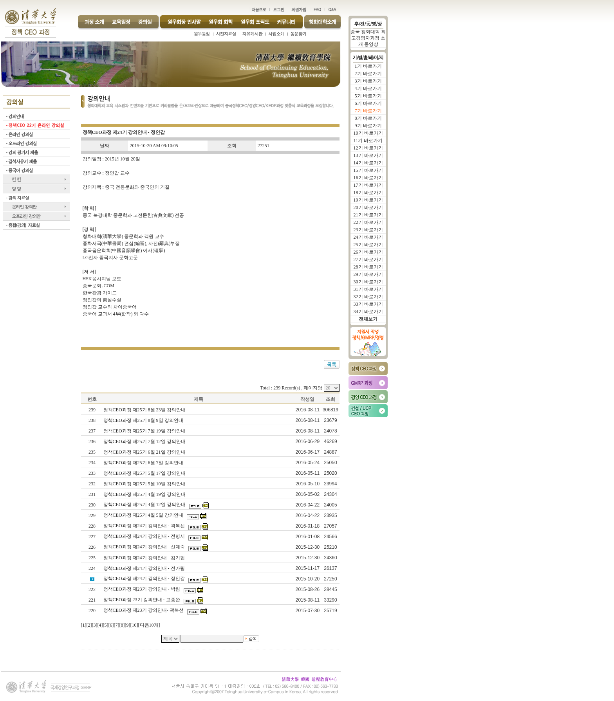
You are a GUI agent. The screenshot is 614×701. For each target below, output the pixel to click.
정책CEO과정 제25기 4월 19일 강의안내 (145, 494)
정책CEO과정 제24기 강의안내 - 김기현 (144, 557)
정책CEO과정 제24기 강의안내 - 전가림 (144, 568)
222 (92, 589)
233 (92, 473)
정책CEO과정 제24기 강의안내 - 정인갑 (144, 578)
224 (92, 568)
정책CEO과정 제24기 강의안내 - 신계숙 (144, 547)
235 (92, 452)
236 (92, 441)
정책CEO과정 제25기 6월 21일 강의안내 (145, 452)
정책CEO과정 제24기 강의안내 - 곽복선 (144, 525)
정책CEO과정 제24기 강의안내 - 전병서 (144, 536)
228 (92, 526)
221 (92, 600)
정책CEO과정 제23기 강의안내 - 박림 (142, 589)
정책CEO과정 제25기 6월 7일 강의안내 (143, 462)
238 (92, 420)
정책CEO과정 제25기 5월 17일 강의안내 (145, 473)
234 (92, 462)
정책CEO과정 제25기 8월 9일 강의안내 (143, 420)
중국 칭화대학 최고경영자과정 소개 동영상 (368, 38)
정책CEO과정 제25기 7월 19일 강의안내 (145, 431)
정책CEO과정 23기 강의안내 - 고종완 (142, 599)
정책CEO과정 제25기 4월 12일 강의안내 (145, 504)
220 (92, 610)
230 (92, 505)
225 (92, 557)
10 (134, 625)
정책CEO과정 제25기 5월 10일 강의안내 (145, 484)
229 (92, 515)
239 (92, 410)
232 (92, 484)
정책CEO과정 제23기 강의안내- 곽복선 (144, 610)
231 (92, 494)
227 (92, 536)
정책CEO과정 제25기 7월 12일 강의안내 (145, 441)
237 (92, 431)
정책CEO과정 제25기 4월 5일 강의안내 (143, 515)
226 (92, 547)
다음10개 (149, 625)
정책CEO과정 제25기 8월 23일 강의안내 (145, 410)
